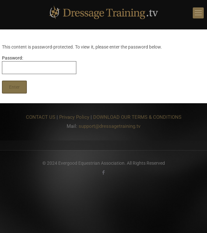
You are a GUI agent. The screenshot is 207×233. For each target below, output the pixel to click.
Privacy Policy (74, 117)
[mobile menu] (198, 12)
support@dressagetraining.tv (109, 126)
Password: (39, 64)
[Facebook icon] (103, 172)
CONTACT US (40, 117)
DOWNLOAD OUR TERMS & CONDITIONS (137, 117)
